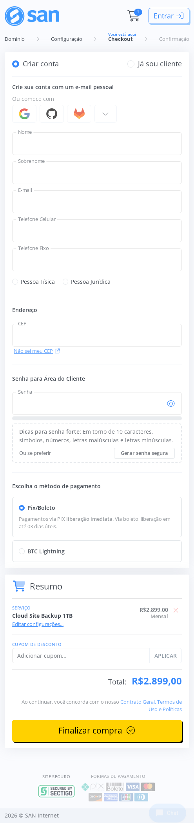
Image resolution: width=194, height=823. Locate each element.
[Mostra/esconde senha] (171, 404)
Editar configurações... (37, 624)
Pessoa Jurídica (91, 281)
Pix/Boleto (41, 507)
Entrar (169, 15)
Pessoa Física (38, 281)
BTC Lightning (46, 551)
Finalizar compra (97, 730)
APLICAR (165, 655)
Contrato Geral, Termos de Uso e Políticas (151, 706)
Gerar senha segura (144, 453)
